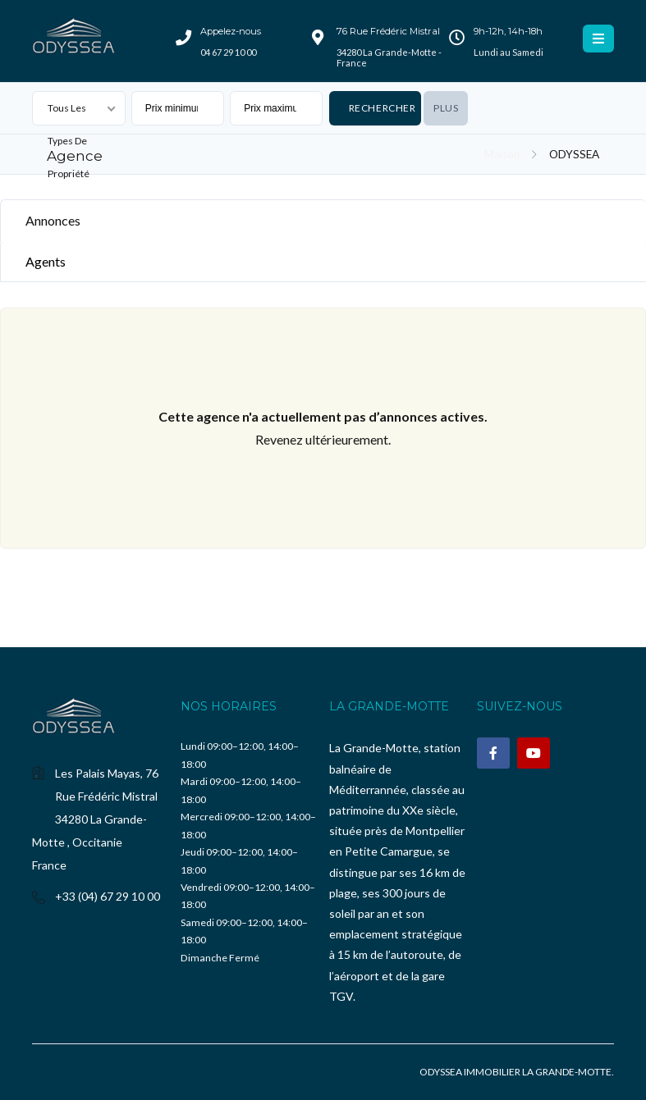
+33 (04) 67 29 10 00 (107, 896)
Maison (502, 154)
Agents (45, 261)
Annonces (52, 220)
